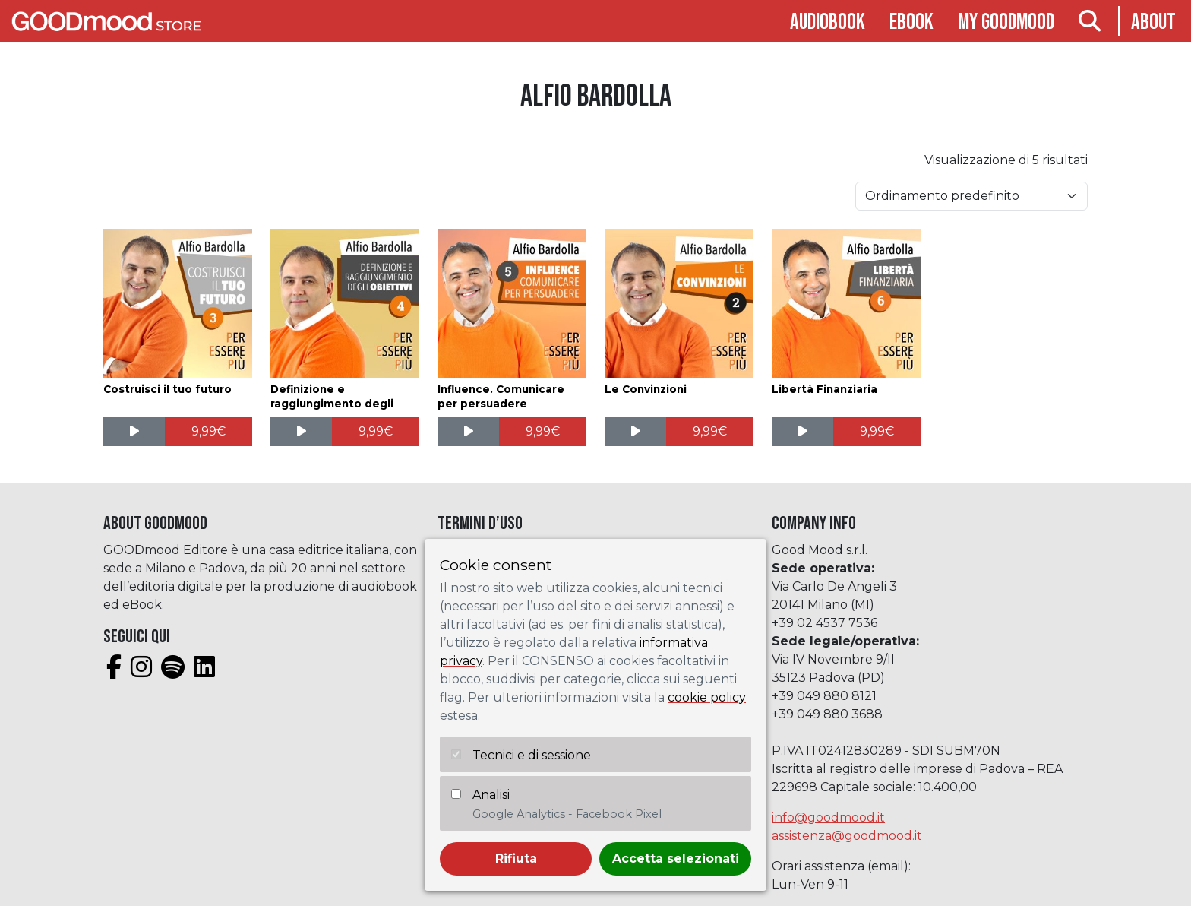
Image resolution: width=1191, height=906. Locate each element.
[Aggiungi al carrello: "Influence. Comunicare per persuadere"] (542, 431)
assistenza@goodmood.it (847, 835)
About (1153, 22)
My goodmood (1006, 22)
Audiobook (827, 22)
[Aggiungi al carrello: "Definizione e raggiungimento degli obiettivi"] (375, 431)
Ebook (911, 22)
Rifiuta (516, 858)
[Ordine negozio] (971, 196)
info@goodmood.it (828, 817)
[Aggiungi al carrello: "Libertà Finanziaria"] (877, 431)
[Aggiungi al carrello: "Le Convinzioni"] (709, 431)
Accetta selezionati (675, 858)
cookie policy (707, 697)
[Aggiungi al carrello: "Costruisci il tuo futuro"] (208, 431)
